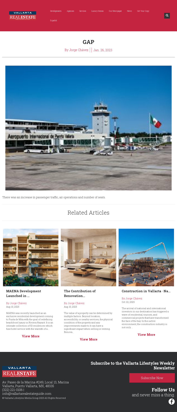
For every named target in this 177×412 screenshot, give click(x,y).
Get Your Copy (144, 11)
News (129, 11)
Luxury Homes (98, 11)
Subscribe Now (154, 378)
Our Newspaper (115, 11)
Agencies (71, 11)
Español (54, 20)
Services (83, 11)
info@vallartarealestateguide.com (27, 393)
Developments (56, 11)
